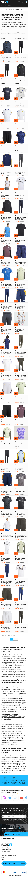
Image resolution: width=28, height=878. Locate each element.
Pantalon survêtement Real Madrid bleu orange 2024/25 (7, 307)
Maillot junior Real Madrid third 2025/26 (6, 285)
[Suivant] (16, 639)
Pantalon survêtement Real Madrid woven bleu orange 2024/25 (21, 605)
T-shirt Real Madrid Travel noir (20, 241)
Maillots (4, 33)
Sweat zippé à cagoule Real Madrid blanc (21, 126)
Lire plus (3, 29)
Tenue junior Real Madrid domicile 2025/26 (19, 330)
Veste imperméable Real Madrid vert (20, 285)
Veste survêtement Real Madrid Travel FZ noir (6, 218)
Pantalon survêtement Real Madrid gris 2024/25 (7, 468)
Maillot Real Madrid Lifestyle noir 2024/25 (6, 514)
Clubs (10, 9)
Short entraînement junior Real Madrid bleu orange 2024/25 (7, 491)
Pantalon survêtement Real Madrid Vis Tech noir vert (7, 82)
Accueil (6, 9)
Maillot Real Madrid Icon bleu (6, 241)
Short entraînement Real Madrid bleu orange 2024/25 (20, 307)
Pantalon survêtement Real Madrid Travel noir (21, 58)
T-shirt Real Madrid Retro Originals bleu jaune (6, 353)
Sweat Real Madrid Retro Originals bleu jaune (6, 172)
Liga (14, 9)
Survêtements (13, 33)
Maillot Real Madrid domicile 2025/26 (20, 195)
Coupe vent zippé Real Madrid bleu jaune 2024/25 (6, 59)
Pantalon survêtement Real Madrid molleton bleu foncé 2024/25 (21, 218)
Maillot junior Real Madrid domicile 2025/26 (6, 195)
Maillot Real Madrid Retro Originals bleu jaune (20, 149)
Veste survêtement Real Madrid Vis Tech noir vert (20, 82)
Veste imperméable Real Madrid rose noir (20, 422)
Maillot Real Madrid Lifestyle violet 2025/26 (20, 445)
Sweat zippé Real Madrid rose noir (5, 263)
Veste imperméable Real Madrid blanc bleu (7, 536)
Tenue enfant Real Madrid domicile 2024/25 (5, 559)
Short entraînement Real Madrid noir (6, 422)
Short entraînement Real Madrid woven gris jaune (21, 536)
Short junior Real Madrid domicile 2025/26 (5, 400)
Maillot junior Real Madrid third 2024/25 (20, 490)
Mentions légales (6, 848)
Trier (25, 38)
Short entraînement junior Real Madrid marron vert (6, 605)
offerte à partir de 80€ (14, 783)
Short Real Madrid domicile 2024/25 (5, 628)
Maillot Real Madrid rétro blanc (6, 126)
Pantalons (22, 33)
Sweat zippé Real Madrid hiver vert (5, 444)
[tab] (14, 25)
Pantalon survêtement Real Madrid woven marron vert (21, 629)
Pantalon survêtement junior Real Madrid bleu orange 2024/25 (7, 582)
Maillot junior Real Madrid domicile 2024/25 (20, 582)
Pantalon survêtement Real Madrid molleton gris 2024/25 (21, 172)
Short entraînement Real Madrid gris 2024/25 (6, 330)
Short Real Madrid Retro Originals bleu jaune (21, 263)
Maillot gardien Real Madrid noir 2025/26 (20, 514)
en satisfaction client (5, 783)
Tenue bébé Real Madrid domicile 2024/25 (21, 104)
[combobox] (16, 5)
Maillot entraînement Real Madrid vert (20, 399)
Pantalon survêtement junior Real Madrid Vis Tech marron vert (21, 377)
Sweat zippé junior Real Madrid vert (20, 559)
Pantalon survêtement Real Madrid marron (21, 353)
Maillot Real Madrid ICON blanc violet (6, 376)
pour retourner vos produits (22, 783)
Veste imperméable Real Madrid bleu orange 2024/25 (20, 468)
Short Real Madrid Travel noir (5, 148)
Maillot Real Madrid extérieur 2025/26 (6, 104)
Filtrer (18, 38)
